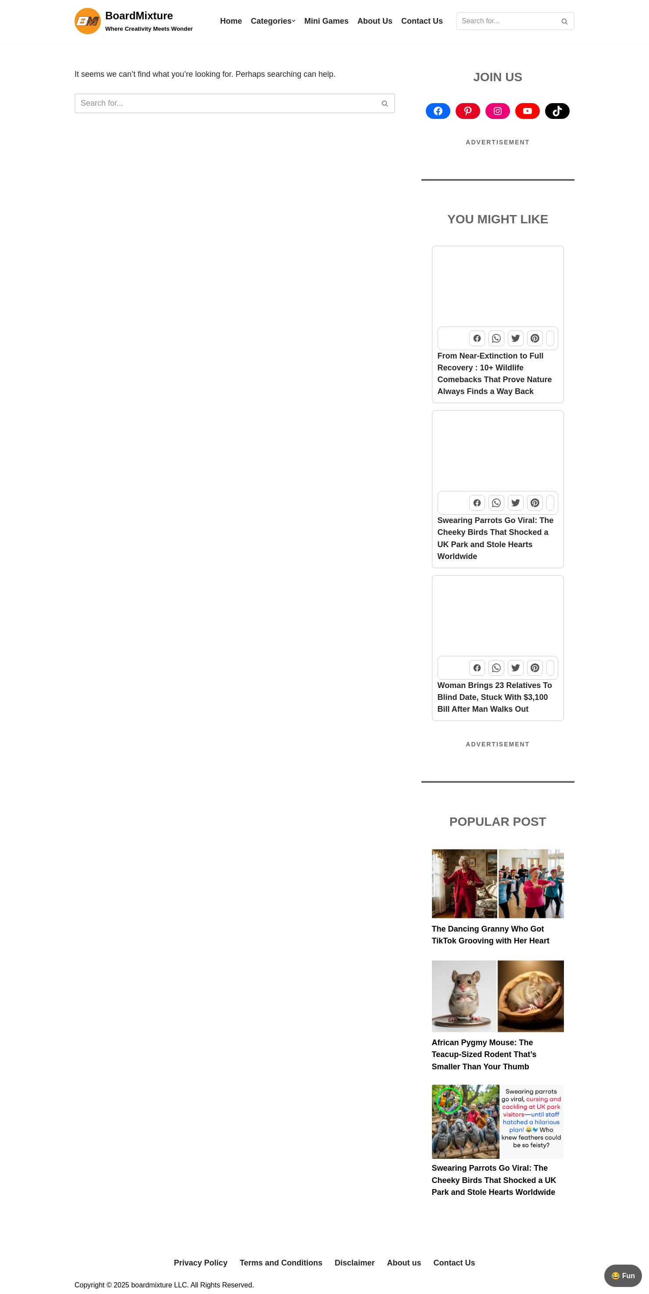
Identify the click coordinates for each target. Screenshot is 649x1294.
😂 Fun (623, 1276)
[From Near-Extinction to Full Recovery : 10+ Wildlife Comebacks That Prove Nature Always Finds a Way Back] (498, 287)
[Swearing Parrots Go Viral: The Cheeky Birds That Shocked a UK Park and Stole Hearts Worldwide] (498, 451)
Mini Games (326, 21)
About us (404, 1261)
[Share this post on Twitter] (515, 337)
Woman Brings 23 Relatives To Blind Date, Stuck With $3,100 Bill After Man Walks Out (495, 696)
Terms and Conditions (281, 1261)
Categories (271, 21)
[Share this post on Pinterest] (535, 337)
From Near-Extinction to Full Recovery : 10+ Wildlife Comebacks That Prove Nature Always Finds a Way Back (495, 373)
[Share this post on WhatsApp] (496, 337)
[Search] (505, 21)
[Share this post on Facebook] (477, 337)
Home (231, 21)
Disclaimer (354, 1261)
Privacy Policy (201, 1261)
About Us (374, 21)
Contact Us (422, 21)
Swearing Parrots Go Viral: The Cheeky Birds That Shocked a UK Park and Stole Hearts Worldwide (496, 538)
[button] (294, 21)
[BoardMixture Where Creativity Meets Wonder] (134, 21)
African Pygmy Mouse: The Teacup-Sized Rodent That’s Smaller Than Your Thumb (484, 1053)
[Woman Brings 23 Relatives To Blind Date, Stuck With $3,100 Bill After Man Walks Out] (498, 616)
